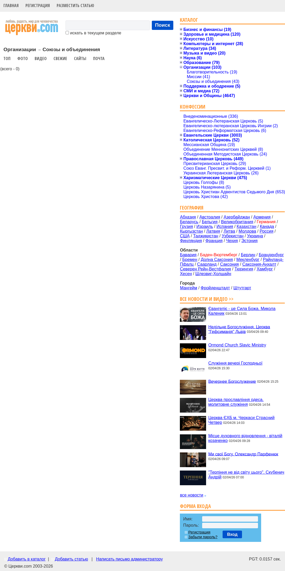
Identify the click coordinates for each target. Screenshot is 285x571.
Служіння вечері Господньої (235, 363)
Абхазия (188, 217)
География (191, 207)
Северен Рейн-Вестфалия (205, 269)
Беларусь (189, 222)
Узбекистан (233, 236)
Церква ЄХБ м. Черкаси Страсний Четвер (241, 420)
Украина (255, 236)
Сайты (80, 58)
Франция (214, 240)
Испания (225, 226)
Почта (99, 58)
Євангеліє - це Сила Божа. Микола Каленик (241, 311)
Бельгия (210, 222)
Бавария (188, 255)
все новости (191, 495)
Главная (11, 5)
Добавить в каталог (26, 559)
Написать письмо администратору (129, 559)
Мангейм (188, 288)
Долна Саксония (217, 259)
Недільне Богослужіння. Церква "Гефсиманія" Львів (239, 329)
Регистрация (37, 5)
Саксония (229, 264)
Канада (267, 226)
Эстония (249, 240)
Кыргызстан (191, 231)
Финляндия (191, 240)
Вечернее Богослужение (232, 381)
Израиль (204, 226)
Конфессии (192, 106)
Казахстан (246, 226)
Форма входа (195, 506)
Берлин (248, 255)
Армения (262, 217)
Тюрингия (243, 269)
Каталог (189, 19)
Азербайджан (237, 217)
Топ (6, 58)
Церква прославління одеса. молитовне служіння (236, 402)
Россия (266, 231)
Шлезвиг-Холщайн (213, 273)
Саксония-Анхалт (259, 264)
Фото (22, 58)
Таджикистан (205, 236)
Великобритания (237, 222)
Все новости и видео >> (207, 298)
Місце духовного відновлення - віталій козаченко (245, 438)
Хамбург (265, 269)
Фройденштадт (215, 288)
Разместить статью (75, 5)
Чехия (232, 240)
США (185, 236)
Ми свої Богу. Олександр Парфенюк (243, 454)
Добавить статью (71, 559)
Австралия (210, 217)
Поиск (162, 25)
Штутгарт (242, 288)
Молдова (247, 231)
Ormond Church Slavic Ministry (237, 345)
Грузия (186, 226)
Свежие (60, 58)
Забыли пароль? (202, 537)
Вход (232, 534)
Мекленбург (247, 259)
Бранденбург (271, 255)
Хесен (186, 273)
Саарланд (207, 264)
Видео (41, 58)
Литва (229, 231)
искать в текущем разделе (93, 33)
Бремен (189, 259)
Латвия (213, 231)
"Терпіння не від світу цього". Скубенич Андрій (246, 474)
